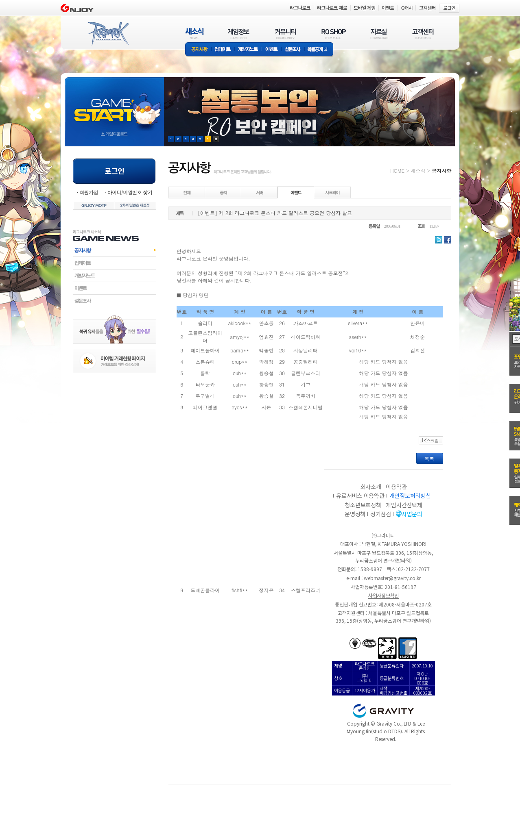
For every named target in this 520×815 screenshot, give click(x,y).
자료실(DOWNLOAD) (378, 33)
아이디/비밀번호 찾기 (129, 192)
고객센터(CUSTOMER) (423, 33)
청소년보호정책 (363, 505)
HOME (397, 170)
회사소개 (371, 486)
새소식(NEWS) (194, 33)
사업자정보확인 (383, 595)
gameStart (114, 104)
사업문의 (412, 514)
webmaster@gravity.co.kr (392, 577)
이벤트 (271, 49)
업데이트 (222, 49)
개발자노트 (248, 49)
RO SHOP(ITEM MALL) (334, 33)
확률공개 (318, 49)
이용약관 (396, 486)
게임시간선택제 (404, 505)
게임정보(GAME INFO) (239, 33)
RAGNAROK (107, 34)
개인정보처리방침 (410, 495)
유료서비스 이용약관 (360, 495)
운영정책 (355, 514)
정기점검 (380, 514)
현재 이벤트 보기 (216, 139)
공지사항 (198, 49)
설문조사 (292, 49)
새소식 (418, 170)
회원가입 (88, 192)
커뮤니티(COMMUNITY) (285, 33)
